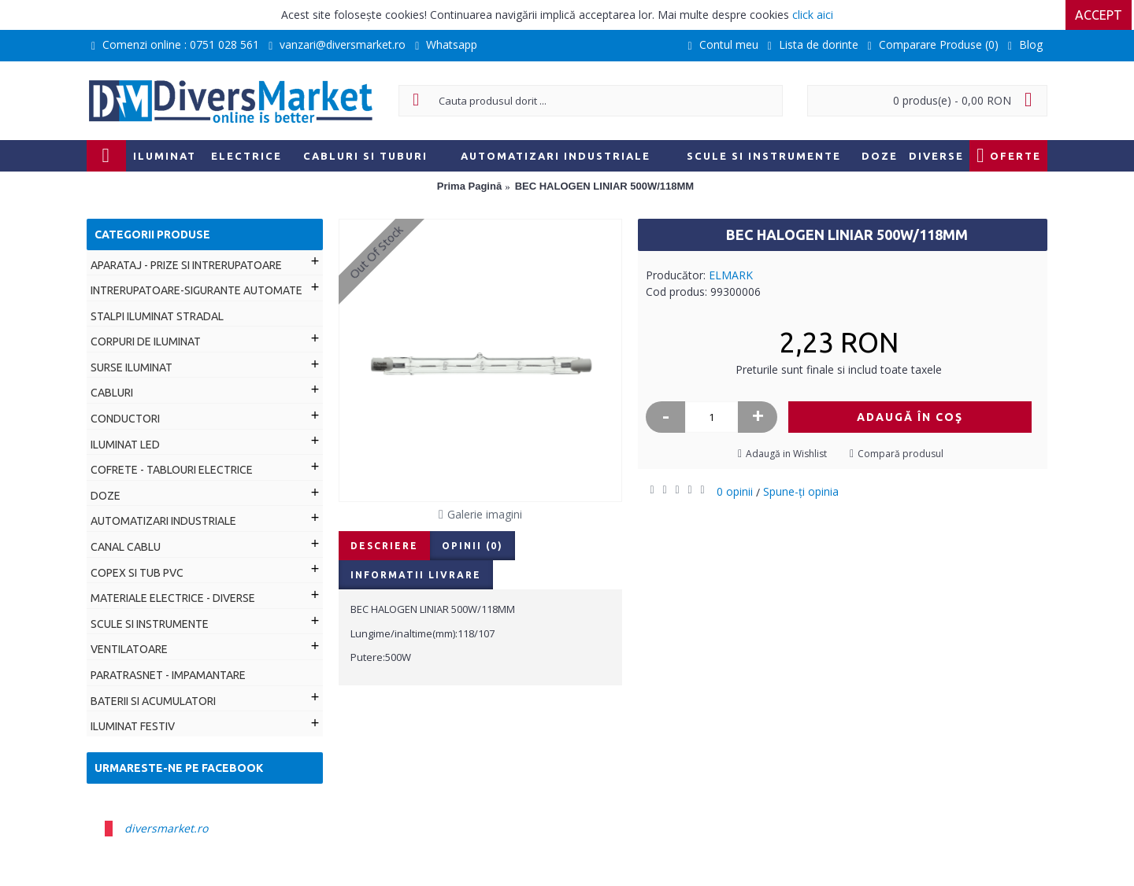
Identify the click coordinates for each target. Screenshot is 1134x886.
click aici (812, 14)
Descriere (384, 546)
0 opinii (735, 491)
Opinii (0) (472, 546)
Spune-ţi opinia (801, 491)
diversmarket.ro (166, 828)
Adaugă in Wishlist (786, 453)
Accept (1101, 15)
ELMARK (731, 275)
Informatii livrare (415, 575)
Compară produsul (900, 453)
